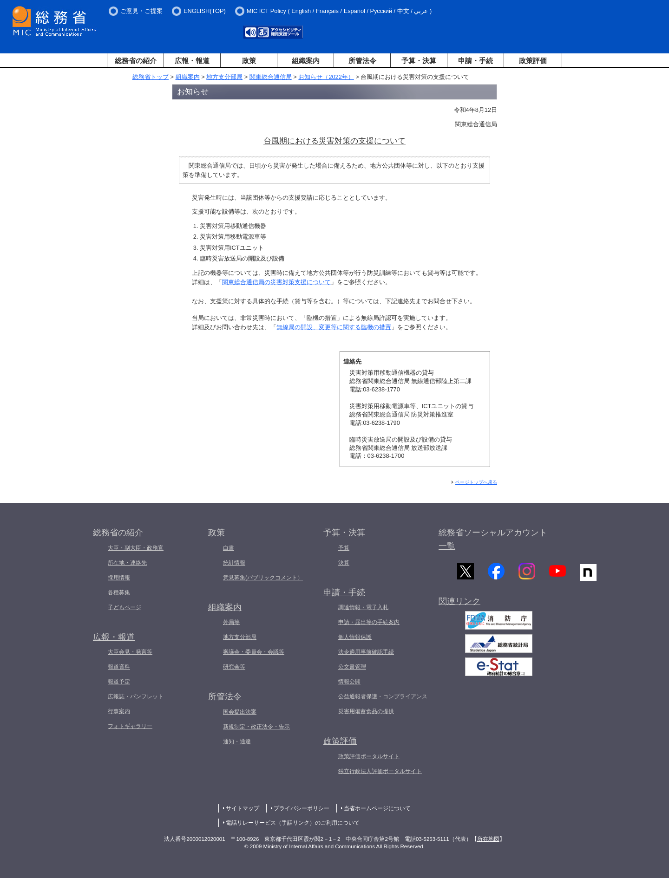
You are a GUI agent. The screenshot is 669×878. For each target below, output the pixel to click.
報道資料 (119, 666)
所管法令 (362, 61)
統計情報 (234, 562)
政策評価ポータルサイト (369, 756)
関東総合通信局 (270, 76)
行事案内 (119, 711)
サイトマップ (242, 808)
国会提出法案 (239, 712)
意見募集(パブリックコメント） (263, 577)
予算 (343, 548)
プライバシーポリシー (301, 808)
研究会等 (234, 666)
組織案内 (306, 61)
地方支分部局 (224, 76)
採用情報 (119, 577)
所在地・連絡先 (127, 562)
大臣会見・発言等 (130, 652)
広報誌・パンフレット (136, 696)
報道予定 (119, 681)
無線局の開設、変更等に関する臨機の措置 (333, 327)
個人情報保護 (355, 637)
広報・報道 (192, 61)
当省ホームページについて (377, 808)
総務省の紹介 (136, 61)
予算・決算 (418, 61)
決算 (343, 562)
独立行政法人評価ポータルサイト (380, 771)
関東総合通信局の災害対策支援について (276, 282)
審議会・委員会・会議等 (253, 652)
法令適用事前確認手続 (366, 652)
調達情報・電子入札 (363, 607)
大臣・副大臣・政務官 (136, 548)
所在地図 (488, 839)
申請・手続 (475, 61)
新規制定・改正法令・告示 (256, 726)
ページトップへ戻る (476, 482)
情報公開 (349, 681)
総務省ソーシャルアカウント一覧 (493, 539)
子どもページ (124, 607)
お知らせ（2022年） (326, 76)
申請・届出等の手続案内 (369, 622)
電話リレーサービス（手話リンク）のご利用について (293, 823)
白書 (228, 548)
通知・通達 (237, 741)
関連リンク (459, 604)
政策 (249, 61)
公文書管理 (352, 666)
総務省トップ (150, 76)
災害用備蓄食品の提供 (366, 711)
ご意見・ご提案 (141, 10)
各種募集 (119, 592)
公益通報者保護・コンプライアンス (382, 696)
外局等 (231, 622)
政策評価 (533, 61)
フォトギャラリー (130, 726)
